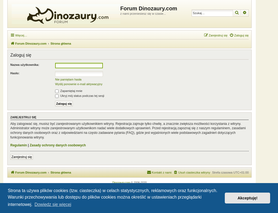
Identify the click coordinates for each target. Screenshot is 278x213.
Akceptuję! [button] (248, 198)
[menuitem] (239, 35)
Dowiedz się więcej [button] (52, 204)
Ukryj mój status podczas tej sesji (79, 95)
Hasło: (15, 73)
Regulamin (18, 145)
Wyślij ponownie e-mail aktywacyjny (78, 84)
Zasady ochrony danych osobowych (58, 145)
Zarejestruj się (21, 157)
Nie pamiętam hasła (68, 79)
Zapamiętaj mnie (68, 90)
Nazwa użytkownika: (24, 64)
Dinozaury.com (121, 182)
